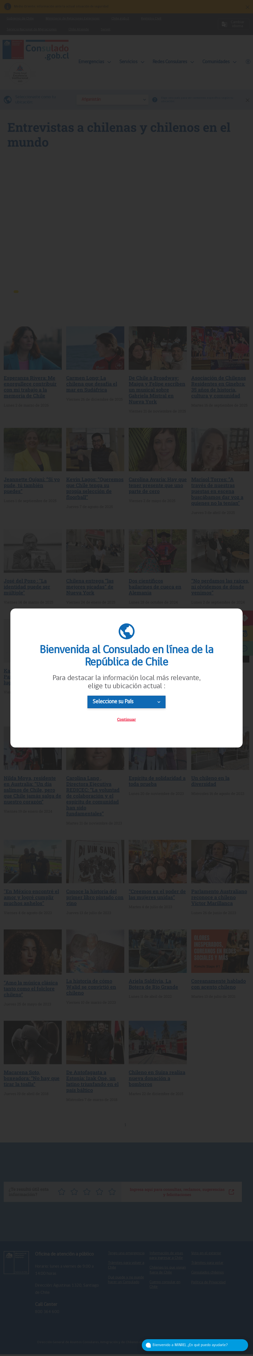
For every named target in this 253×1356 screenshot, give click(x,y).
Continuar (126, 719)
